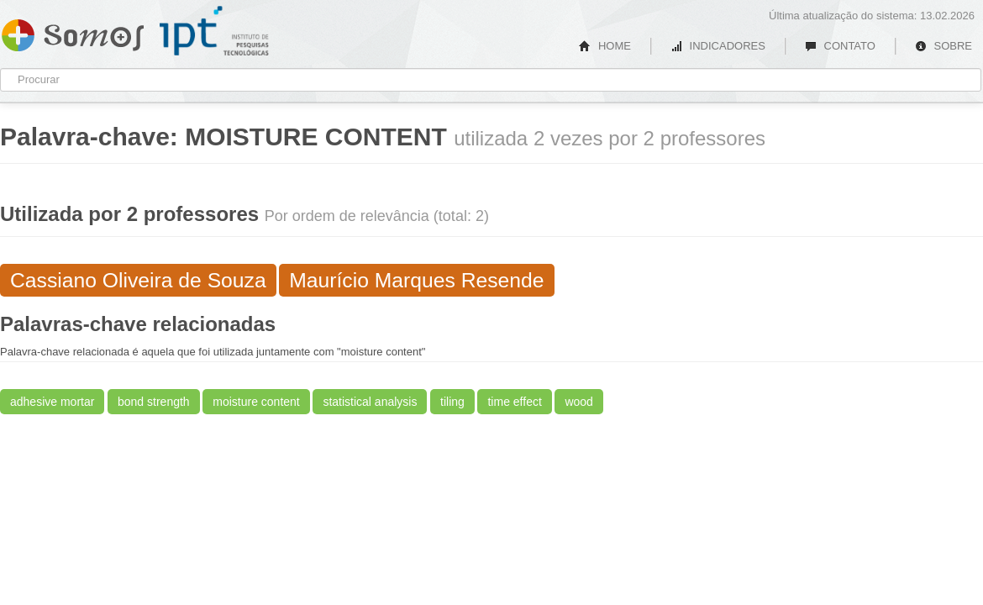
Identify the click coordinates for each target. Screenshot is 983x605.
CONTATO (840, 45)
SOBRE (943, 45)
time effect (514, 401)
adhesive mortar (52, 401)
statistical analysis (370, 401)
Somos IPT (72, 31)
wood (578, 401)
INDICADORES (717, 45)
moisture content (256, 401)
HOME (605, 45)
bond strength (154, 401)
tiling (452, 401)
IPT (214, 31)
